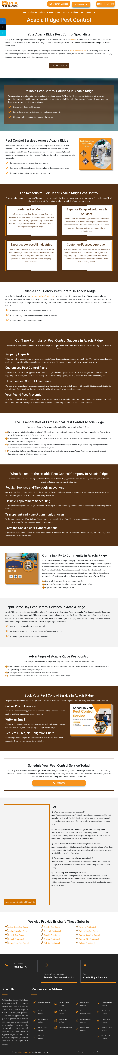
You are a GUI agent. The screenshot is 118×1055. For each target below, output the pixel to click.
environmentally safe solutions (42, 296)
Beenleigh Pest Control (52, 931)
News (82, 12)
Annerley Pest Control (52, 927)
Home (24, 12)
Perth (57, 12)
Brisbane (50, 12)
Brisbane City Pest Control (89, 939)
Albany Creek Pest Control (18, 927)
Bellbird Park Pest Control (89, 931)
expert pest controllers (77, 51)
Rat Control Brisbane (65, 1027)
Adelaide (74, 12)
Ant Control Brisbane (44, 1002)
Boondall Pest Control (52, 935)
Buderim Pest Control (52, 943)
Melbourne (32, 12)
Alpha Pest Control (25, 1052)
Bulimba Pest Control (87, 943)
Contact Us (90, 12)
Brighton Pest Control (52, 939)
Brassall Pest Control (16, 939)
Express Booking (105, 4)
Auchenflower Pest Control (18, 931)
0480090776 (81, 4)
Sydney (42, 12)
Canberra (65, 12)
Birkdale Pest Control (16, 935)
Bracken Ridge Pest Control (89, 935)
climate (73, 39)
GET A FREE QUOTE (59, 66)
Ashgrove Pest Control (87, 927)
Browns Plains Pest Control (18, 943)
